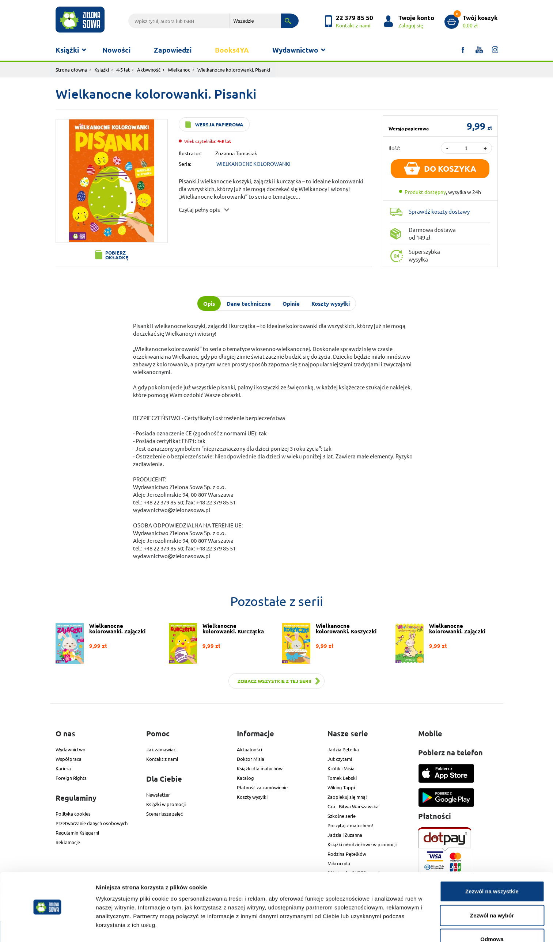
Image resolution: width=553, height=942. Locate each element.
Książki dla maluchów (260, 768)
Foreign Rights (71, 778)
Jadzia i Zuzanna (344, 835)
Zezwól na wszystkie (492, 870)
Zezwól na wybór (492, 894)
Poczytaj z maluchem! (350, 825)
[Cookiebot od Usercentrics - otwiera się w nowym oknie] (47, 927)
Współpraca (69, 759)
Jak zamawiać (161, 749)
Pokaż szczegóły (390, 927)
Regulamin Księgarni (77, 833)
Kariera (63, 768)
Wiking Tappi (341, 787)
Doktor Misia (250, 759)
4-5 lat (123, 69)
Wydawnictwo (295, 49)
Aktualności (249, 749)
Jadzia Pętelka (343, 749)
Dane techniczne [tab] (249, 303)
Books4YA (232, 49)
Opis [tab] (209, 303)
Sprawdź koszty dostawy (439, 211)
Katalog (245, 778)
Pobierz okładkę (116, 255)
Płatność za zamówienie (262, 787)
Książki (67, 49)
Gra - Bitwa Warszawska (353, 806)
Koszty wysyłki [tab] (330, 303)
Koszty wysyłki (252, 797)
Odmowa (491, 918)
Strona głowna (71, 69)
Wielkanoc (179, 69)
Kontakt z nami (162, 759)
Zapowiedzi (173, 49)
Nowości (116, 49)
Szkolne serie (341, 816)
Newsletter (158, 795)
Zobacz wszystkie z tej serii (274, 681)
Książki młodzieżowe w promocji (362, 844)
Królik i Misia (341, 768)
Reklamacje (68, 842)
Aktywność (148, 69)
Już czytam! (339, 759)
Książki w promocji (166, 804)
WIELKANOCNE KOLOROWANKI (253, 163)
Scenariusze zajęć (164, 814)
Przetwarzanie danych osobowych (92, 823)
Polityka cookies (73, 814)
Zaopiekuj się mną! (347, 797)
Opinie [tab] (291, 303)
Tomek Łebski (342, 778)
